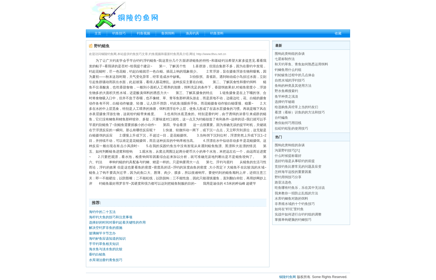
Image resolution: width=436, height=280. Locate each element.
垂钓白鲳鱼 (97, 254)
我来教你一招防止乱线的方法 (296, 193)
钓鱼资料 (217, 33)
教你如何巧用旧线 (288, 123)
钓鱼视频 (143, 33)
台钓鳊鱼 (281, 118)
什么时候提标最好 (288, 156)
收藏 (338, 33)
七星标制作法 (285, 59)
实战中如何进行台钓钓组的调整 (298, 214)
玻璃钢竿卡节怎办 (102, 233)
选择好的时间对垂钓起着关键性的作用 (117, 222)
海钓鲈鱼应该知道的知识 (107, 239)
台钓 (136, 61)
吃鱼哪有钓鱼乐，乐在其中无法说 (300, 188)
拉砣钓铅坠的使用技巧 (291, 128)
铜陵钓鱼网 (287, 277)
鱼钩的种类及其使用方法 (293, 86)
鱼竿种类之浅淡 (286, 96)
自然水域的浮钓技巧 (290, 80)
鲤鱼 (122, 119)
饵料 (253, 82)
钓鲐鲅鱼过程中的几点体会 (295, 75)
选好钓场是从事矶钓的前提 (295, 161)
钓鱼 (169, 146)
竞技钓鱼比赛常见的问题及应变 (298, 167)
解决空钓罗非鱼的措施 (105, 228)
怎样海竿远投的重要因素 (293, 172)
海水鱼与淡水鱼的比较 (105, 249)
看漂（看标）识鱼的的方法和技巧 (300, 112)
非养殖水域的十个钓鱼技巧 (295, 204)
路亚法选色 (283, 182)
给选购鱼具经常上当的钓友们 (296, 107)
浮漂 (99, 130)
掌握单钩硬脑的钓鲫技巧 (293, 220)
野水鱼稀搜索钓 (286, 91)
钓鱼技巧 (119, 33)
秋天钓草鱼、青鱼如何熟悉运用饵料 (301, 64)
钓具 (129, 162)
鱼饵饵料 (168, 33)
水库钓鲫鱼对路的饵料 (291, 198)
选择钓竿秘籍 (285, 102)
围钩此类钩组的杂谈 (290, 54)
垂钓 (249, 66)
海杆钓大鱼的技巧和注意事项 (110, 217)
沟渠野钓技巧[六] (287, 150)
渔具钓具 (192, 33)
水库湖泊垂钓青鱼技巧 (105, 260)
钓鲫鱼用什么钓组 (288, 70)
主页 (98, 33)
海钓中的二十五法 (102, 212)
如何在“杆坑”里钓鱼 (289, 209)
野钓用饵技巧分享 (288, 177)
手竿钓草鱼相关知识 (104, 244)
